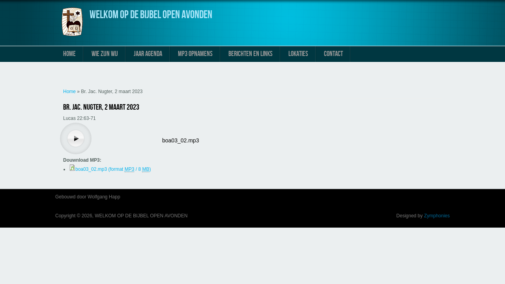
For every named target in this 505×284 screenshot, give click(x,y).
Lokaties (298, 54)
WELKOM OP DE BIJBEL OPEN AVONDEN (151, 14)
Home (69, 54)
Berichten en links (250, 54)
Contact (333, 54)
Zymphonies (437, 216)
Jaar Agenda (148, 54)
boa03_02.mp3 (180, 140)
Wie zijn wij (105, 54)
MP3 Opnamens (195, 54)
